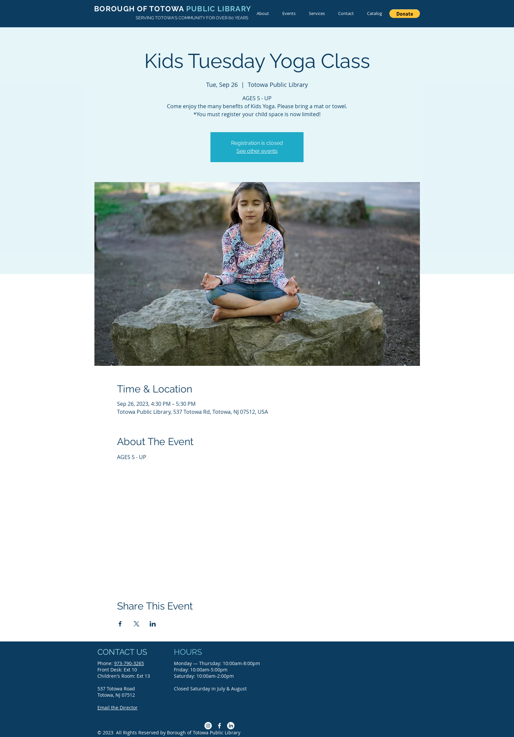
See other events (257, 151)
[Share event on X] (136, 623)
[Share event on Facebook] (120, 623)
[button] (404, 13)
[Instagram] (208, 725)
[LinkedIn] (230, 725)
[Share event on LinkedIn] (153, 623)
